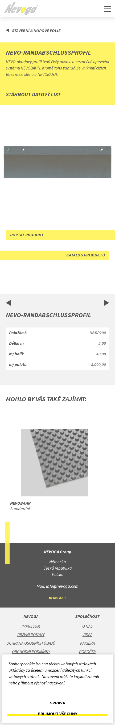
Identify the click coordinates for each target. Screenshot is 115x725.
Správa (57, 703)
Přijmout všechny (57, 714)
